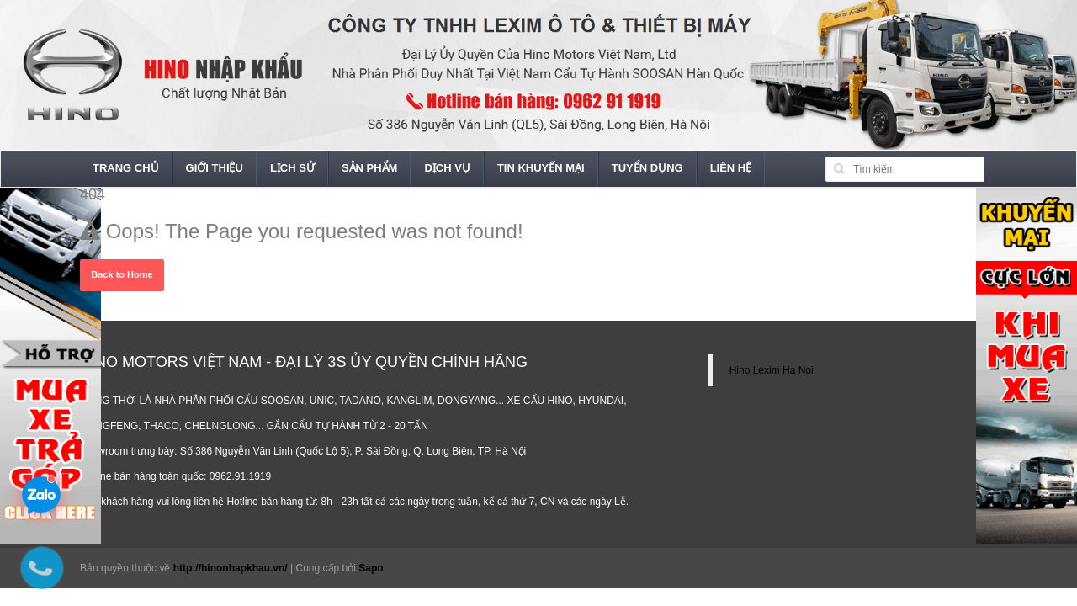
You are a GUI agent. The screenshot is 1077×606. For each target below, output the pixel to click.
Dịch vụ (447, 168)
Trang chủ (126, 168)
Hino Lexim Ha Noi (771, 370)
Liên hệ (731, 168)
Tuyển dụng (647, 168)
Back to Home (121, 274)
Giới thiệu (214, 168)
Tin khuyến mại (541, 168)
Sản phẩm (370, 168)
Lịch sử (292, 168)
